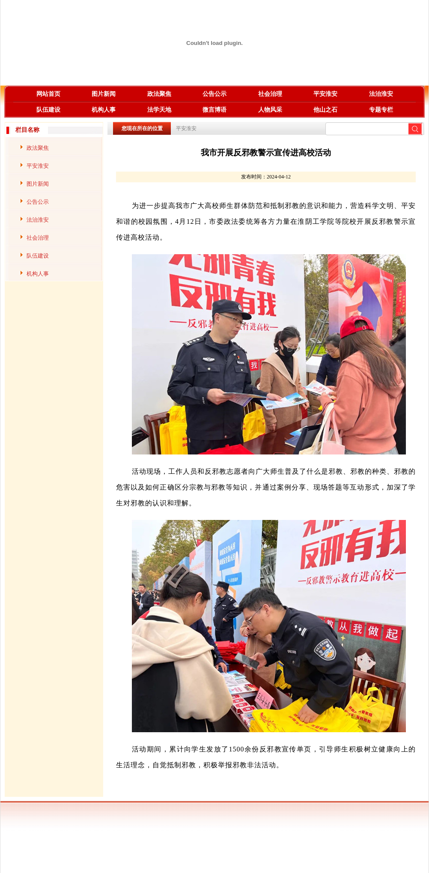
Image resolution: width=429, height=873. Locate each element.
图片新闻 (104, 94)
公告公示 (214, 94)
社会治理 (270, 94)
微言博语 (214, 110)
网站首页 (48, 94)
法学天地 (159, 110)
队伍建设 (48, 110)
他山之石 (325, 110)
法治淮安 (381, 94)
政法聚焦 (159, 94)
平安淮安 (325, 94)
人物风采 (270, 110)
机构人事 (104, 110)
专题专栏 (381, 110)
